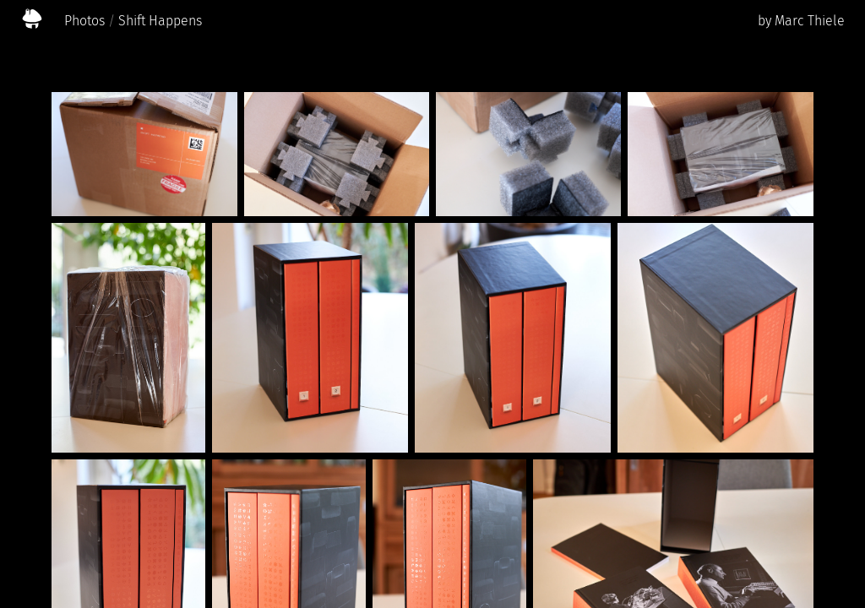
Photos (84, 21)
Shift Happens (160, 21)
